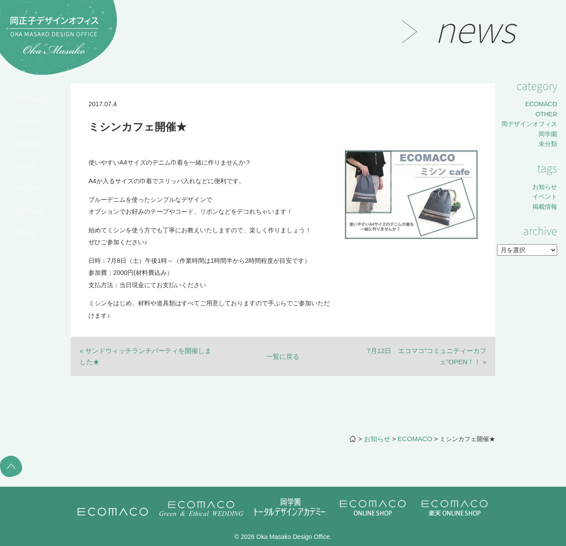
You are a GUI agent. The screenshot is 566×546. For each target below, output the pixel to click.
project (28, 142)
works (26, 120)
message (31, 98)
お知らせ (544, 186)
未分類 (548, 143)
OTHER (546, 114)
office (25, 232)
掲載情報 (544, 206)
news (24, 165)
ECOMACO (541, 104)
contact (29, 210)
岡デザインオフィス (529, 123)
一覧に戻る (282, 356)
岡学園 (548, 134)
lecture (28, 187)
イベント (544, 196)
